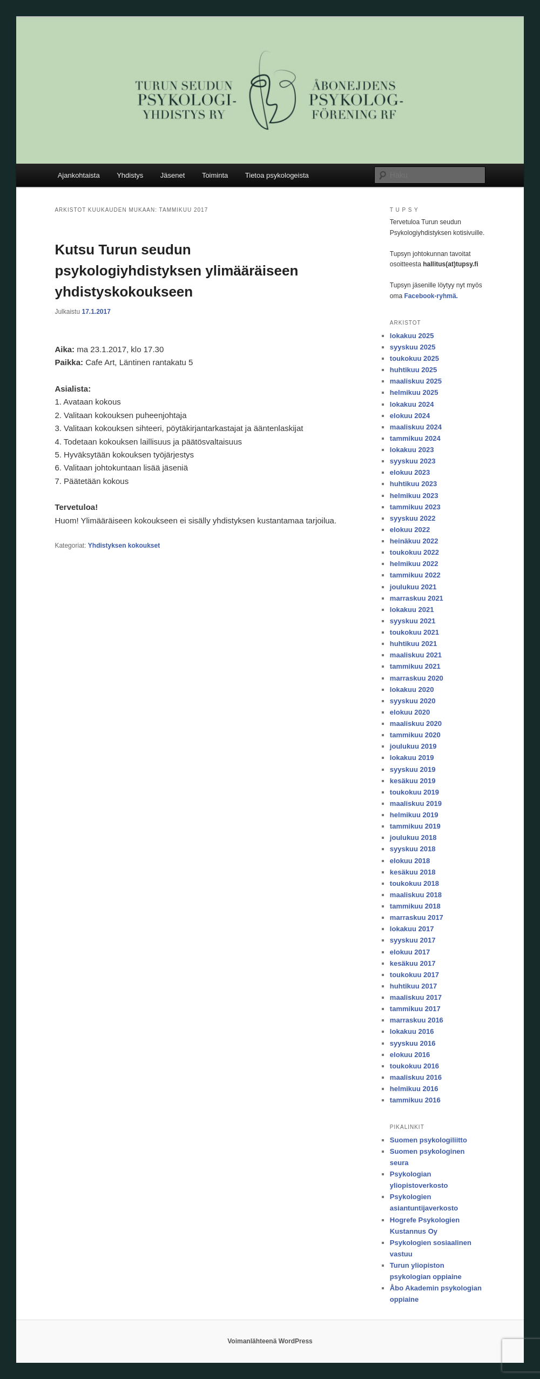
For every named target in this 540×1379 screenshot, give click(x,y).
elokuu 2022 (410, 530)
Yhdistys (130, 175)
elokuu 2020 (410, 712)
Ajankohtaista (79, 175)
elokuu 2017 (410, 952)
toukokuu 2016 (414, 1066)
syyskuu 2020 (413, 701)
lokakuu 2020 (412, 689)
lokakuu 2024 (412, 404)
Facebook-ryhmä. (431, 296)
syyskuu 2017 (413, 940)
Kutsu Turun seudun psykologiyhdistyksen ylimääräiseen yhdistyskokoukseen (176, 270)
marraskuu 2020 (416, 678)
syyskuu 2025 (413, 347)
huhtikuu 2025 (413, 370)
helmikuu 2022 (414, 564)
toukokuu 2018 (414, 883)
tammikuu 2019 (415, 826)
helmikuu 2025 (414, 392)
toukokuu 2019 (414, 792)
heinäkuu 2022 (414, 541)
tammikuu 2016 (415, 1100)
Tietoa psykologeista (277, 175)
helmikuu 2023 (414, 496)
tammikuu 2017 (415, 1009)
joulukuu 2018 (413, 837)
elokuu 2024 (410, 416)
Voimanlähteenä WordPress (270, 1341)
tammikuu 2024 (415, 438)
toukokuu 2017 (414, 975)
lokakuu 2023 (412, 450)
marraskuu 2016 (416, 1020)
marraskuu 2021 (416, 598)
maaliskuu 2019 (416, 803)
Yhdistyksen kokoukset (124, 545)
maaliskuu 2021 (416, 655)
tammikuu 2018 (415, 906)
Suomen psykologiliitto (428, 1140)
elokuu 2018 (410, 861)
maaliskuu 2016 (416, 1077)
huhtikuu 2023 (413, 484)
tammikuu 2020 (415, 735)
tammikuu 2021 (415, 666)
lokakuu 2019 (412, 758)
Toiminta (215, 175)
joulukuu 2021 (413, 587)
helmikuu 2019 (414, 815)
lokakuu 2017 (412, 929)
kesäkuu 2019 (413, 781)
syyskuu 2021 (413, 621)
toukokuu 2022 (414, 552)
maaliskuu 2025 (416, 381)
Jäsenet (172, 175)
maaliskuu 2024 (416, 427)
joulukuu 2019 (413, 746)
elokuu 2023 (410, 472)
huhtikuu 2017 (413, 986)
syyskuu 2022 (413, 518)
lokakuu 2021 (412, 610)
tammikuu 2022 (415, 575)
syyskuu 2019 (413, 769)
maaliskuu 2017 (416, 997)
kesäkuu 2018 (413, 872)
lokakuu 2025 (412, 336)
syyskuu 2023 (413, 461)
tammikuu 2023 (415, 507)
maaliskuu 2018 (416, 895)
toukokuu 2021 (414, 632)
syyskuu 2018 (413, 849)
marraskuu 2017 (416, 917)
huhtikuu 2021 (413, 644)
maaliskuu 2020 (416, 723)
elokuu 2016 (410, 1055)
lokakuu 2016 (412, 1031)
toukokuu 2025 (414, 358)
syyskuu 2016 (413, 1043)
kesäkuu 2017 (413, 963)
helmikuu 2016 (414, 1089)
